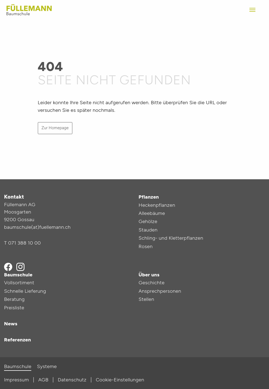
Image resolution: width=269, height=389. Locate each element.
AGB (43, 380)
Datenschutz (72, 380)
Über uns (149, 275)
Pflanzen (149, 197)
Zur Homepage (55, 127)
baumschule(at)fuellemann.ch (37, 227)
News (10, 324)
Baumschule (18, 275)
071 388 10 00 (24, 243)
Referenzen (17, 340)
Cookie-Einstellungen (120, 380)
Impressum (16, 380)
